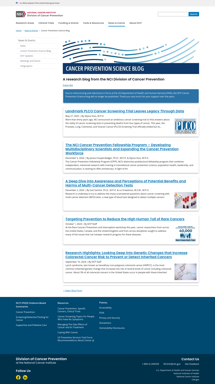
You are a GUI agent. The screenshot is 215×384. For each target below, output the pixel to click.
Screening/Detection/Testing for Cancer (32, 319)
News (23, 45)
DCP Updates (26, 55)
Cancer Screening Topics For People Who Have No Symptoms (76, 318)
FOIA (101, 312)
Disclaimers (105, 322)
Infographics (26, 66)
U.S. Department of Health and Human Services (177, 370)
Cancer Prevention (25, 312)
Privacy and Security (109, 317)
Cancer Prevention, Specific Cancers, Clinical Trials (72, 310)
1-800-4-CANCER (150, 363)
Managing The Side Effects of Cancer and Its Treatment (72, 326)
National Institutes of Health (186, 373)
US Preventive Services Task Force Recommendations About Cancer (75, 339)
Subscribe (68, 85)
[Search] (194, 14)
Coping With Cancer (68, 332)
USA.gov (195, 379)
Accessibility (105, 307)
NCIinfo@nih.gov (171, 363)
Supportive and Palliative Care (31, 325)
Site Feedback (192, 363)
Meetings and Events (30, 60)
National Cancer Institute (187, 376)
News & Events (26, 40)
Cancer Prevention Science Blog (35, 50)
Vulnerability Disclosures (112, 327)
